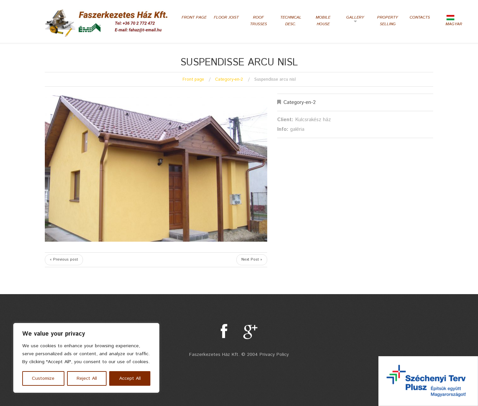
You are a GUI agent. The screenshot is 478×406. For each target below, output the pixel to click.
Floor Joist (226, 17)
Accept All (130, 378)
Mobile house (323, 21)
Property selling (387, 21)
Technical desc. (290, 21)
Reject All (87, 378)
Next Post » (251, 259)
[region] (86, 358)
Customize (43, 378)
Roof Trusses (258, 21)
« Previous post (64, 259)
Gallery (353, 20)
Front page (194, 17)
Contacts (420, 17)
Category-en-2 (229, 79)
